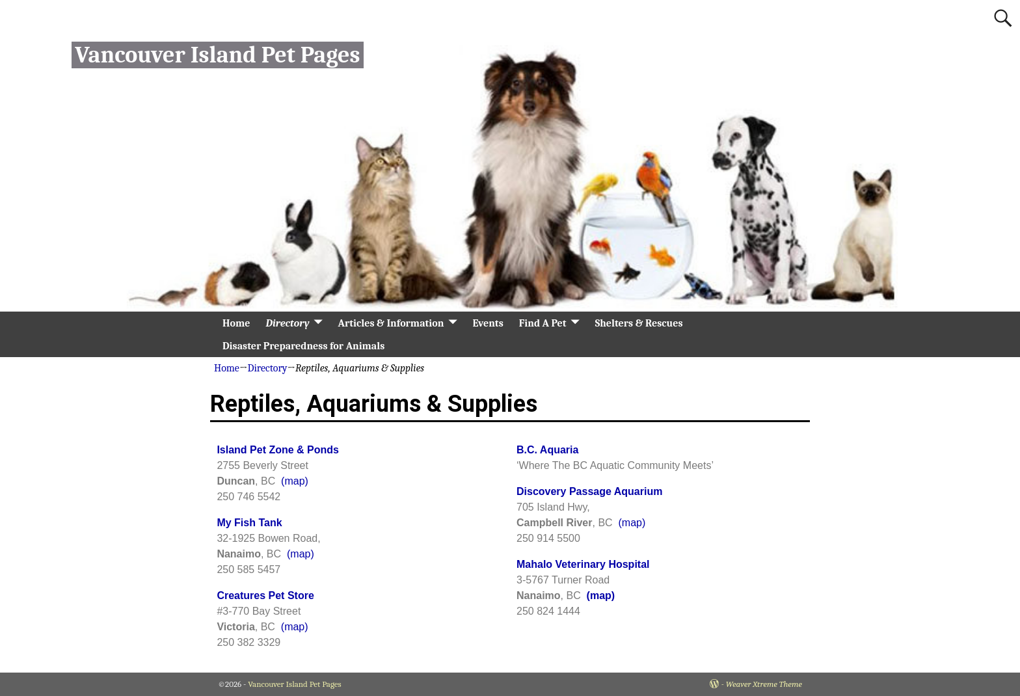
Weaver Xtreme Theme (764, 684)
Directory (287, 323)
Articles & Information (391, 323)
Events (487, 323)
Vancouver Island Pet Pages (217, 55)
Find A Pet (543, 323)
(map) (294, 481)
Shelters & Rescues (639, 323)
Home (236, 323)
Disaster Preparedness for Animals (303, 346)
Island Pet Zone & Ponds (278, 449)
